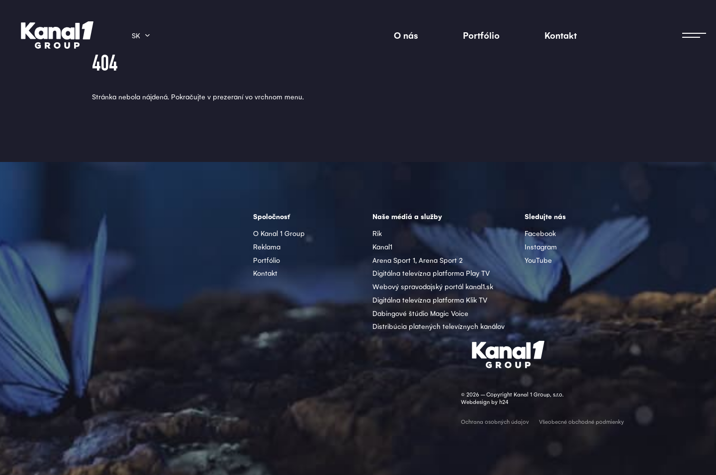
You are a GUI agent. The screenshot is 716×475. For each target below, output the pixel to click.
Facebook (540, 233)
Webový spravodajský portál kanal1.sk (432, 286)
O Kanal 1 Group (279, 233)
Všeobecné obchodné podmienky (581, 421)
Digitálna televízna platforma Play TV (431, 272)
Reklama (266, 246)
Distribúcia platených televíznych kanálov (438, 325)
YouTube (538, 259)
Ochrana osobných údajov (495, 421)
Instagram (541, 246)
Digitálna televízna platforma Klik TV (429, 299)
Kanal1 (382, 246)
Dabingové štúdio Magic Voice (420, 313)
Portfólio (481, 35)
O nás (406, 35)
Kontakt (560, 35)
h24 (503, 401)
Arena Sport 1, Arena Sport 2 (417, 259)
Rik (377, 233)
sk (136, 35)
